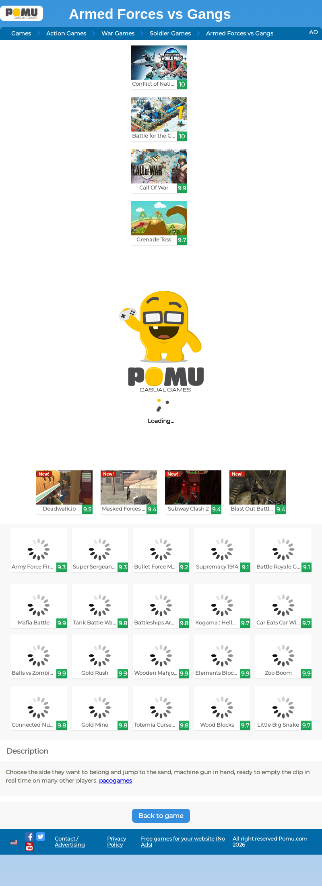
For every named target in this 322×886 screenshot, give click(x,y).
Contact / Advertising (70, 842)
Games (21, 33)
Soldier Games (170, 33)
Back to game (161, 816)
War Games (117, 33)
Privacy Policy (116, 842)
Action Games (66, 33)
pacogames (115, 780)
